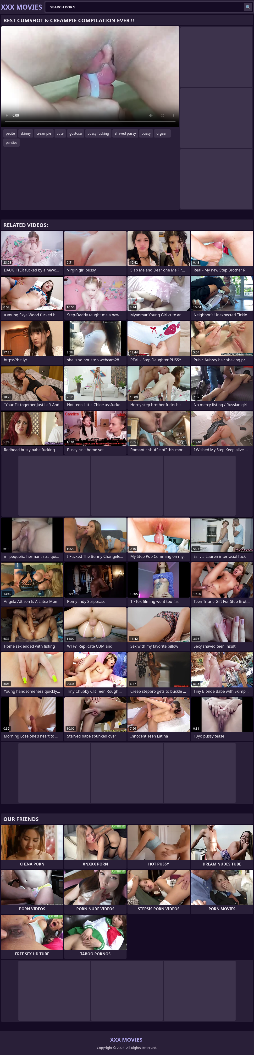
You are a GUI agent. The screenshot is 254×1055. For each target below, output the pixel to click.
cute (60, 133)
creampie (43, 133)
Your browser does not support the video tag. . (90, 76)
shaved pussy (125, 133)
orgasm (162, 133)
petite (10, 133)
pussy (146, 133)
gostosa (75, 133)
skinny (26, 133)
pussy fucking (98, 133)
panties (11, 142)
